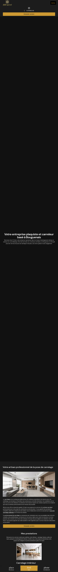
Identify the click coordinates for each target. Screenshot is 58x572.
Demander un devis (29, 14)
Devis (29, 569)
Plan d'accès (11, 569)
